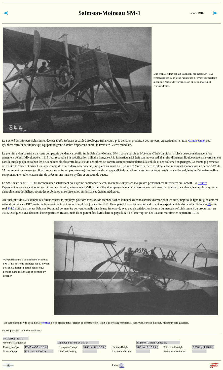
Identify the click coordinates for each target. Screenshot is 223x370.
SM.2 (11, 208)
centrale (45, 322)
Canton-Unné (196, 140)
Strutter (202, 183)
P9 (209, 204)
